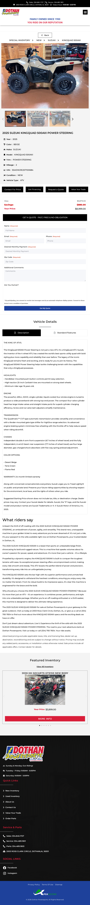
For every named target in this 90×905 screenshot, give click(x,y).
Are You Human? (11, 285)
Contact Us (9, 807)
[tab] (45, 217)
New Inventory (11, 791)
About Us (8, 802)
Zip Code (12, 257)
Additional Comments (14, 267)
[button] (85, 12)
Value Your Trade (12, 813)
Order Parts (9, 818)
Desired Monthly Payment (20, 247)
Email (10, 236)
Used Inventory (11, 796)
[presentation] (22, 292)
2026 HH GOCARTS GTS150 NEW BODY (45, 673)
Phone (53, 236)
